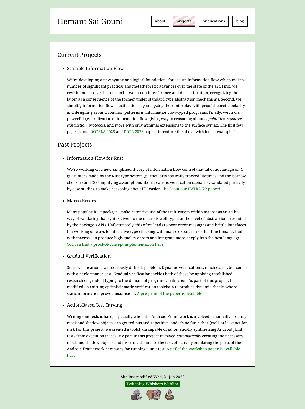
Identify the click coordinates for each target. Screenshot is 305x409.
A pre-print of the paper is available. (170, 293)
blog (240, 21)
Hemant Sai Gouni (90, 21)
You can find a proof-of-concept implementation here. (115, 244)
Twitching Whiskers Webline (152, 384)
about (160, 21)
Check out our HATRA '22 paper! (191, 188)
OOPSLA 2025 (102, 131)
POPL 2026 (133, 131)
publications (214, 21)
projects (184, 21)
